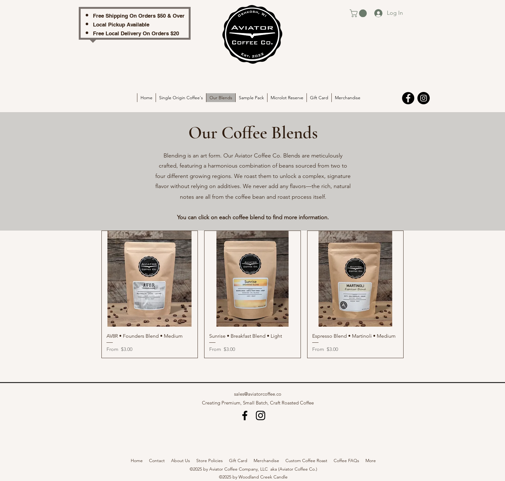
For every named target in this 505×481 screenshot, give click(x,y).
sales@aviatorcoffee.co (257, 394)
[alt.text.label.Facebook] (244, 415)
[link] (359, 13)
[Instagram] (423, 98)
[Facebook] (408, 98)
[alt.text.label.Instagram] (260, 415)
